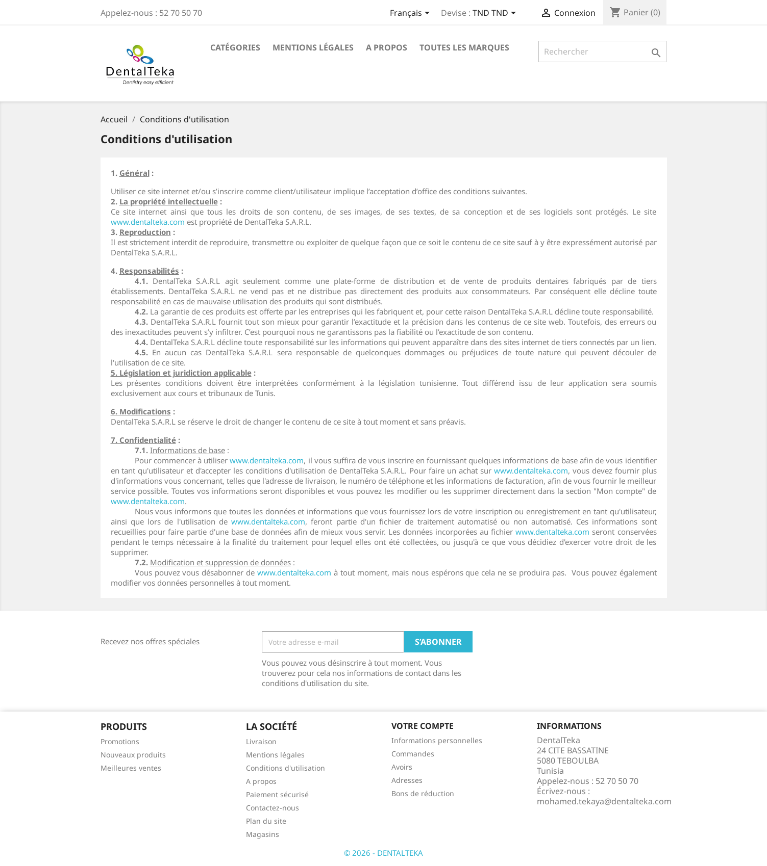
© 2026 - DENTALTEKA (383, 853)
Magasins (262, 834)
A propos (386, 47)
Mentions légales (313, 47)
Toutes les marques (464, 47)
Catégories (235, 47)
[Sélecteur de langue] (411, 14)
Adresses (407, 780)
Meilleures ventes (131, 768)
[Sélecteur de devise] (496, 14)
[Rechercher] (602, 51)
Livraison (261, 741)
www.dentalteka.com (148, 222)
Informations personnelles (436, 740)
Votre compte (422, 725)
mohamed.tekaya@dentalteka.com (604, 801)
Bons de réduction (422, 793)
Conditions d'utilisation (285, 768)
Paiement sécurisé (277, 794)
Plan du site (266, 821)
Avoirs (401, 767)
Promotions (120, 741)
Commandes (412, 753)
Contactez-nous (272, 807)
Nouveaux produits (133, 754)
